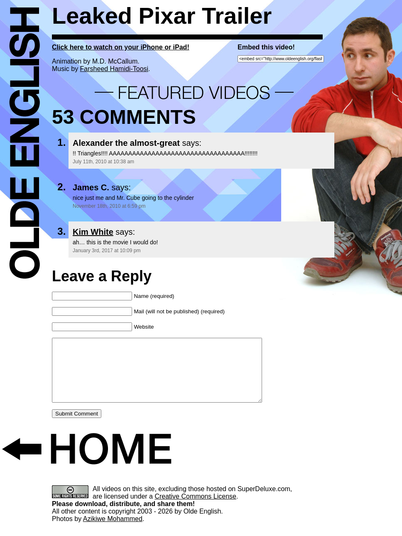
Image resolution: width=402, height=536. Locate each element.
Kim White (93, 231)
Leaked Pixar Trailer (162, 15)
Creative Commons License (195, 508)
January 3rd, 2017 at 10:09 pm (106, 250)
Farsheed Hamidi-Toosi (114, 68)
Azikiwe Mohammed (112, 531)
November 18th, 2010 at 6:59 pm (109, 206)
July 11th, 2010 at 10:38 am (103, 162)
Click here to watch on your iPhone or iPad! (120, 47)
